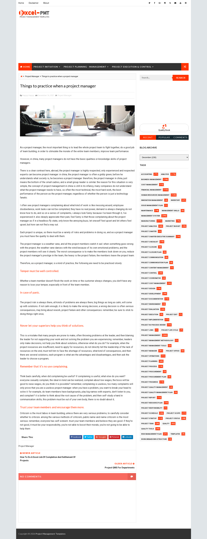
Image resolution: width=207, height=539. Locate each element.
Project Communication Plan (154, 262)
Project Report (148, 397)
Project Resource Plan (152, 403)
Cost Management (149, 185)
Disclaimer (34, 3)
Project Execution (149, 314)
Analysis (165, 174)
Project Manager (65, 95)
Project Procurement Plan (153, 377)
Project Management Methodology (157, 340)
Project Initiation (46, 66)
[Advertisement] (103, 42)
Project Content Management (155, 268)
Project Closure (31, 74)
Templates (175, 434)
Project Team (147, 423)
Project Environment (151, 304)
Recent (148, 137)
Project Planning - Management (85, 66)
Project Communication (152, 257)
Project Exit (172, 314)
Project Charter (149, 231)
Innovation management (152, 200)
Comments (180, 137)
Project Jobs (147, 330)
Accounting (146, 174)
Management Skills (170, 210)
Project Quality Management (154, 387)
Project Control (149, 273)
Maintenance (147, 210)
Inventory (175, 200)
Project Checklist (149, 242)
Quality (166, 423)
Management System (150, 216)
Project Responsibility (151, 408)
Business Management (151, 179)
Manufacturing (148, 221)
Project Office (172, 351)
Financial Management (151, 190)
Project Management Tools (154, 346)
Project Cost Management (153, 283)
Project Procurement (151, 371)
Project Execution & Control (131, 66)
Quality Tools (147, 429)
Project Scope (173, 413)
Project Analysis (149, 226)
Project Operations (150, 356)
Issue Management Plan (152, 205)
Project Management (151, 335)
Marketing (170, 221)
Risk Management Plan (151, 434)
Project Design (148, 288)
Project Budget (173, 226)
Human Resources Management (155, 195)
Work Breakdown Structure (154, 439)
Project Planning (149, 361)
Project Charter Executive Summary (158, 236)
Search (180, 78)
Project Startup (149, 418)
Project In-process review (153, 325)
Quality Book (164, 130)
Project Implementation (152, 320)
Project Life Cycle (170, 330)
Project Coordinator (151, 278)
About (46, 3)
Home (21, 3)
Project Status (173, 418)
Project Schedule (149, 413)
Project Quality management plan (157, 392)
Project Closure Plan (151, 252)
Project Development (151, 294)
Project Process (149, 366)
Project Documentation (152, 299)
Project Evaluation (150, 309)
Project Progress (149, 382)
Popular (164, 137)
